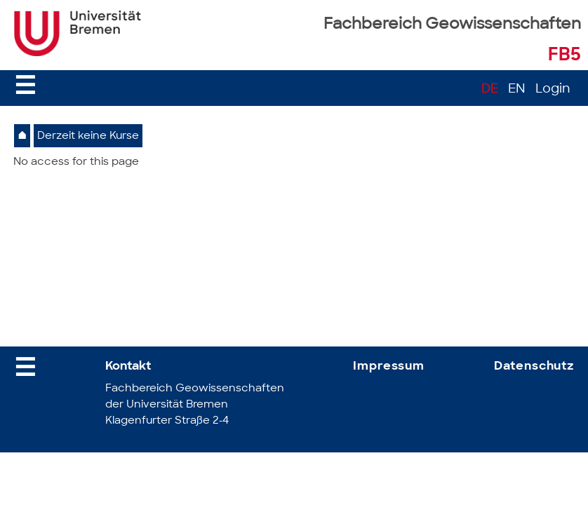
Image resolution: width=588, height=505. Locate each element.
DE (489, 89)
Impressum (389, 366)
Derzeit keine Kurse (88, 136)
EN (517, 89)
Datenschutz (534, 366)
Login (552, 89)
